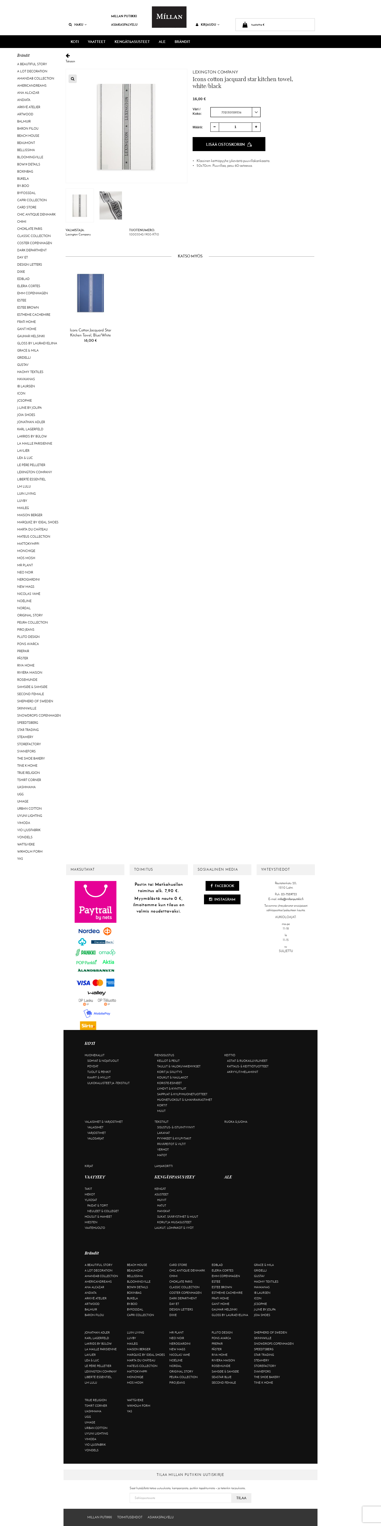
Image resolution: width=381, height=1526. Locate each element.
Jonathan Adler (31, 422)
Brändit (182, 41)
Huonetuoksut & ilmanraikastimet (184, 1100)
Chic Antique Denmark (36, 214)
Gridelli (24, 357)
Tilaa (241, 1498)
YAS (20, 859)
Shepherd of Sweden (35, 701)
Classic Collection (34, 236)
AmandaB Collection (35, 78)
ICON (21, 393)
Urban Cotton (29, 808)
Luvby (22, 501)
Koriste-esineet (169, 1083)
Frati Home (26, 322)
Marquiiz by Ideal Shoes (37, 522)
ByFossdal (26, 193)
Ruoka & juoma (235, 1122)
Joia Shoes (26, 415)
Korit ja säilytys (169, 1072)
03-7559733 (289, 894)
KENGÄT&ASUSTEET (132, 41)
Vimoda (23, 823)
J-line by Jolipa (29, 408)
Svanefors (26, 751)
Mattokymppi (28, 544)
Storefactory (29, 744)
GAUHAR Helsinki (31, 336)
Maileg (23, 508)
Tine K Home (27, 766)
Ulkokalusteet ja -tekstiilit (108, 1083)
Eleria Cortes (28, 286)
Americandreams (32, 85)
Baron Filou (27, 128)
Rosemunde (27, 680)
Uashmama (26, 787)
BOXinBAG (25, 171)
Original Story (30, 615)
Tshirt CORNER (29, 780)
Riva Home (25, 665)
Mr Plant (25, 565)
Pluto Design (28, 637)
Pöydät (92, 1066)
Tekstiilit (162, 1122)
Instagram (222, 899)
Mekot (90, 1194)
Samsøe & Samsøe (32, 687)
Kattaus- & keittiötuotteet (248, 1066)
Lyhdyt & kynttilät (171, 1088)
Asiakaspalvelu (124, 25)
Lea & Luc (25, 458)
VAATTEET (97, 41)
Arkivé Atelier (28, 107)
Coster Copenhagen (34, 243)
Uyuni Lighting (29, 816)
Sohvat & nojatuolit (103, 1061)
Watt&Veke (26, 844)
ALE (162, 41)
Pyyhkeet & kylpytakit (174, 1138)
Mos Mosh (26, 558)
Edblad (23, 279)
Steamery (25, 737)
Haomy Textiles (30, 372)
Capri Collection (32, 200)
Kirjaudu (208, 25)
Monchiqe (26, 551)
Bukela (23, 179)
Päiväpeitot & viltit (171, 1144)
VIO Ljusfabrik (28, 830)
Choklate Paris (29, 229)
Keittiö (229, 1055)
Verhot (163, 1149)
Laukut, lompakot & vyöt (174, 1228)
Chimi (21, 221)
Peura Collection (32, 622)
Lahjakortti (164, 1166)
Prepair (23, 651)
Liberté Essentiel (31, 479)
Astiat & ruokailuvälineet (247, 1061)
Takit (88, 1189)
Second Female (30, 694)
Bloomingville (30, 157)
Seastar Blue (222, 1377)
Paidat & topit (97, 1205)
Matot (162, 1155)
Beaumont (26, 143)
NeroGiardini (28, 579)
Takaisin (190, 58)
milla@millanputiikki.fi (290, 899)
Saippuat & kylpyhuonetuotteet (182, 1094)
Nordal (24, 608)
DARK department (32, 250)
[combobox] (235, 112)
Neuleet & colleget (103, 1211)
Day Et (22, 257)
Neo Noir (25, 572)
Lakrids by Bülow (32, 436)
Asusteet (162, 1194)
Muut (161, 1111)
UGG (20, 794)
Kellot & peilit (168, 1061)
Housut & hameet (98, 1216)
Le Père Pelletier (31, 465)
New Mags (25, 587)
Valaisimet (95, 1127)
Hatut (161, 1205)
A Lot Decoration (32, 71)
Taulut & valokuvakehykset (179, 1066)
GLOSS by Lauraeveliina (37, 343)
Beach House (28, 136)
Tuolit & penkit (99, 1072)
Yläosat (91, 1200)
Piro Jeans (25, 630)
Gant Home (26, 329)
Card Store (26, 207)
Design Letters (29, 264)
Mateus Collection (33, 536)
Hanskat (163, 1211)
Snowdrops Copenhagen (39, 715)
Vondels (25, 837)
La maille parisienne (34, 443)
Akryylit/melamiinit (242, 1072)
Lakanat (163, 1133)
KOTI (75, 41)
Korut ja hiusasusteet (174, 1222)
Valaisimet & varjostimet (104, 1122)
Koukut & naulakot (172, 1077)
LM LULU (24, 486)
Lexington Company (34, 472)
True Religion (28, 773)
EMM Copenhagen (32, 293)
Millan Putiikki (124, 16)
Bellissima (26, 150)
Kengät (160, 1189)
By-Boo (23, 186)
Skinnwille (26, 708)
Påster (22, 658)
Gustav (23, 365)
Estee (21, 300)
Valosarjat (95, 1138)
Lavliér (23, 451)
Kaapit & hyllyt (99, 1077)
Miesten (91, 1222)
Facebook (222, 885)
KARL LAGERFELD (30, 429)
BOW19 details (28, 164)
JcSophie (24, 400)
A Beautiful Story (32, 64)
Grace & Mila (28, 350)
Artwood (25, 114)
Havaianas (26, 379)
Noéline (24, 601)
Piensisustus (164, 1055)
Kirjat (89, 1166)
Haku (78, 25)
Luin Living (26, 493)
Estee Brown (28, 307)
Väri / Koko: (197, 111)
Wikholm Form (30, 851)
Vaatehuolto (95, 1228)
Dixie (21, 272)
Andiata (23, 100)
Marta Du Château (32, 529)
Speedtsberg (27, 723)
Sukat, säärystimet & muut (177, 1216)
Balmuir (24, 121)
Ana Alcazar (28, 93)
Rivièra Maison (29, 672)
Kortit (162, 1105)
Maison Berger (29, 515)
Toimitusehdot (129, 1517)
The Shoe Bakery (31, 758)
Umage (22, 801)
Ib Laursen (26, 386)
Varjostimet (96, 1133)
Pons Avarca (28, 644)
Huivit (161, 1200)
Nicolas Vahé (28, 594)
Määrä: (198, 127)
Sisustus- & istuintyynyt (176, 1127)
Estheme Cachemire (33, 315)
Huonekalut (95, 1055)
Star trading (28, 730)
